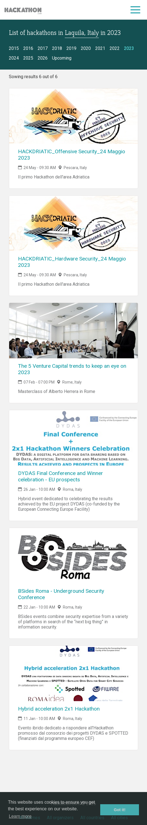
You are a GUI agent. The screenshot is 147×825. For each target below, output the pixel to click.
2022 (115, 48)
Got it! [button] (119, 810)
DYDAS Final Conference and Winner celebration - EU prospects (60, 476)
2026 (43, 58)
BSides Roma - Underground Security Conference (61, 594)
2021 (100, 48)
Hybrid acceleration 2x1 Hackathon (59, 709)
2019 (71, 48)
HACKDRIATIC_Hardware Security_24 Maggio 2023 (72, 262)
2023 (129, 48)
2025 (28, 58)
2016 (28, 48)
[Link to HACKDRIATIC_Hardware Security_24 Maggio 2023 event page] (73, 223)
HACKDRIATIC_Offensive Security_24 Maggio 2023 (71, 154)
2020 (86, 48)
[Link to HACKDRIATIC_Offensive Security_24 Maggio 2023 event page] (73, 116)
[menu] (135, 9)
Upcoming (61, 58)
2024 (14, 58)
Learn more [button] (20, 816)
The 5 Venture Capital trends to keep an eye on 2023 (72, 369)
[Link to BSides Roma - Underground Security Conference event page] (73, 555)
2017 (43, 48)
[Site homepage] (23, 9)
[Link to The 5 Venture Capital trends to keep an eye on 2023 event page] (73, 330)
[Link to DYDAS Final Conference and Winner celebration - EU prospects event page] (73, 438)
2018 (57, 48)
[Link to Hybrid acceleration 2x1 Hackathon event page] (73, 673)
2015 (14, 48)
